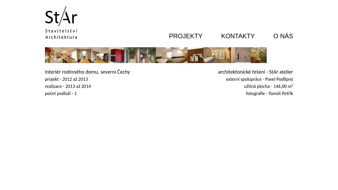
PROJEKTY (186, 36)
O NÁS (283, 36)
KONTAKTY (238, 36)
